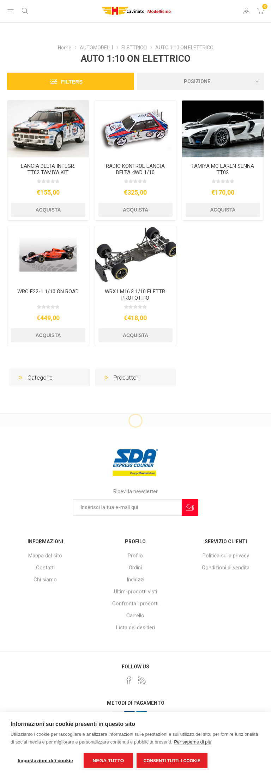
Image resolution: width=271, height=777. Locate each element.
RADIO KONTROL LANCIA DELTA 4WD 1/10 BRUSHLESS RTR (135, 172)
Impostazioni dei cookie (45, 760)
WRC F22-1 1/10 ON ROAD (48, 291)
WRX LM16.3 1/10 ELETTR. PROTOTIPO (135, 294)
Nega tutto (108, 760)
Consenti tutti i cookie (172, 760)
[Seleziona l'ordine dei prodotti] (200, 81)
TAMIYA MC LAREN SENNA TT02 (222, 169)
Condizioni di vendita (225, 567)
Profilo (135, 555)
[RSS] (142, 680)
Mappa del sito (45, 555)
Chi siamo (45, 579)
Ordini (135, 567)
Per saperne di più (192, 742)
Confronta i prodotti (135, 603)
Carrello (135, 615)
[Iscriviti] (127, 507)
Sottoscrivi (190, 507)
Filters (72, 82)
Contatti (45, 567)
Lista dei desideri (135, 627)
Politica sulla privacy (226, 555)
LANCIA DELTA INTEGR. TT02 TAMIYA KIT (48, 169)
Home (64, 47)
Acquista (48, 210)
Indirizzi (135, 579)
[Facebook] (128, 680)
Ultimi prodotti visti (135, 591)
